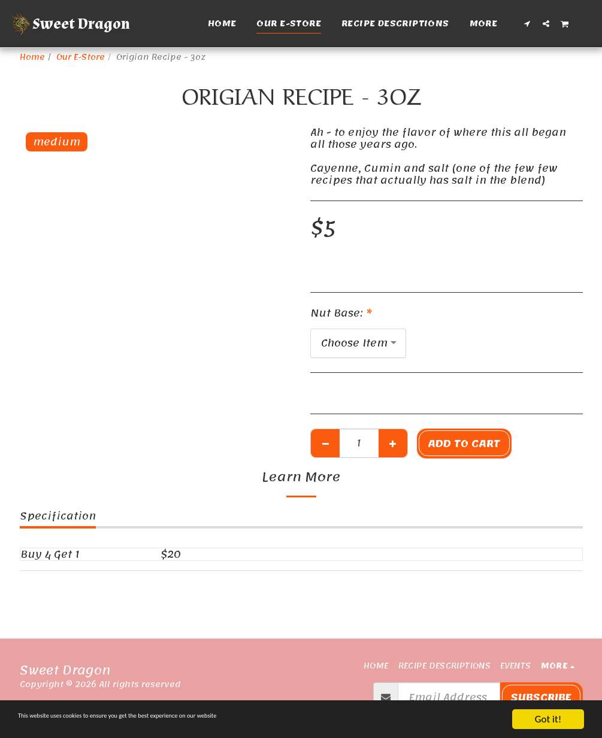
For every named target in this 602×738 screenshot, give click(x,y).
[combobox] (358, 343)
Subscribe (541, 697)
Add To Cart (464, 443)
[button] (527, 23)
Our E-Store (80, 57)
